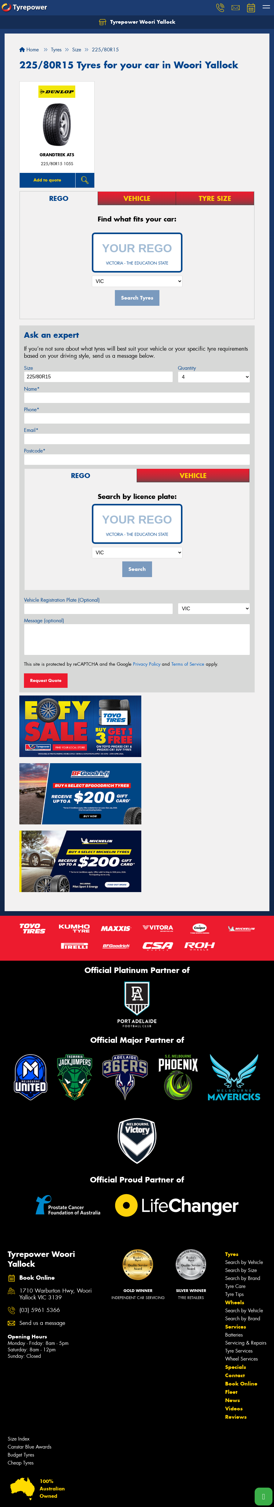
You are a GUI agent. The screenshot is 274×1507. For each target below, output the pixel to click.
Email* (31, 430)
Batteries (234, 1261)
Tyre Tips (234, 1220)
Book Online (241, 1309)
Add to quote (47, 180)
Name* (32, 389)
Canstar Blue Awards (29, 1372)
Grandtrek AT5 (57, 154)
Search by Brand (242, 1204)
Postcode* (34, 451)
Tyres (231, 1180)
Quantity (187, 368)
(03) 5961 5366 (39, 1235)
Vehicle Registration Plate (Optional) (62, 600)
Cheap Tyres (20, 1388)
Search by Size (241, 1196)
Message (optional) (44, 620)
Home (29, 49)
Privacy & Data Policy (43, 1496)
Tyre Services (238, 1277)
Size (28, 368)
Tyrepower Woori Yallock (137, 22)
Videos (234, 1334)
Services (235, 1252)
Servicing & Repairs (245, 1269)
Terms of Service (187, 664)
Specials (235, 1293)
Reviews (236, 1342)
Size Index (18, 1364)
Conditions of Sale (81, 1496)
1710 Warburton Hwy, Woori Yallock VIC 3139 (55, 1220)
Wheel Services (241, 1285)
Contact (235, 1301)
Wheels (234, 1228)
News (232, 1326)
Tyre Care (235, 1212)
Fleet (231, 1317)
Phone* (31, 409)
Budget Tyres (21, 1380)
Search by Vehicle (244, 1188)
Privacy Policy (146, 664)
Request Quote (45, 680)
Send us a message (42, 1248)
